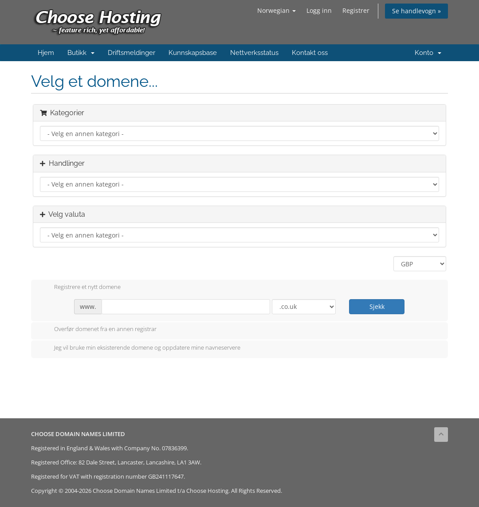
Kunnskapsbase (193, 53)
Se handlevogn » (416, 11)
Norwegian (276, 10)
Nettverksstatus (254, 53)
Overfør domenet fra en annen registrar (98, 330)
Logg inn (319, 10)
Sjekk (377, 306)
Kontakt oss (310, 53)
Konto (428, 53)
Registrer (355, 10)
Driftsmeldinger (131, 53)
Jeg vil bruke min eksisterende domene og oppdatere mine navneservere (140, 348)
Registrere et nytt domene (80, 287)
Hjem (46, 53)
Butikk (80, 53)
